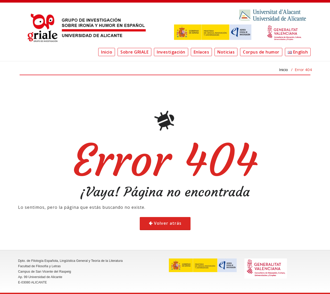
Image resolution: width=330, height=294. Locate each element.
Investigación (171, 52)
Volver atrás (168, 223)
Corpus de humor (261, 52)
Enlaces (201, 52)
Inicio (106, 52)
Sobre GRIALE (134, 52)
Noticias (226, 52)
